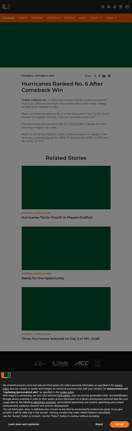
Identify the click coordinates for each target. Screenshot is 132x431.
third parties (63, 395)
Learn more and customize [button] (23, 424)
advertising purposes (44, 402)
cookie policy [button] (67, 392)
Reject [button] (99, 424)
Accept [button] (119, 424)
